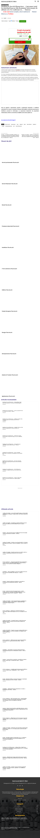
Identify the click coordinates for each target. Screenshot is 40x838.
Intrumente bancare (8, 126)
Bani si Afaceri (29, 124)
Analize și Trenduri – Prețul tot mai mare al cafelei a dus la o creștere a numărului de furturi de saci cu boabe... (15, 553)
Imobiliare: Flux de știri (8, 247)
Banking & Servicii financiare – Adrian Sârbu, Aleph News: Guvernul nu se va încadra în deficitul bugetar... (12, 402)
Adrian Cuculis (7, 124)
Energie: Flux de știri (7, 332)
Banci (25, 124)
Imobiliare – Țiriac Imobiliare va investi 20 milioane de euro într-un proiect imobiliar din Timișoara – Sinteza (15, 572)
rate (13, 126)
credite (3, 126)
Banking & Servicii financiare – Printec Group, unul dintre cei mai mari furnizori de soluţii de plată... (12, 478)
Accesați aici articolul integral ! (8, 120)
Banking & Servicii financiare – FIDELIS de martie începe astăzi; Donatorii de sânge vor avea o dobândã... (12, 436)
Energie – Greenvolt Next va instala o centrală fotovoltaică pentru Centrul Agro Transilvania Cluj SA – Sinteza (14, 660)
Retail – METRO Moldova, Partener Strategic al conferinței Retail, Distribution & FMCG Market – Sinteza (15, 679)
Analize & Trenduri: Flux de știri (10, 375)
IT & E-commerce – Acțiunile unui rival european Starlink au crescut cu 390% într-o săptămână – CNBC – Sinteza (15, 670)
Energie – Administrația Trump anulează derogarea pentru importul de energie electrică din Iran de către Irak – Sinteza (15, 757)
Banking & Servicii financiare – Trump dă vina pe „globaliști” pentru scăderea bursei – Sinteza (12, 444)
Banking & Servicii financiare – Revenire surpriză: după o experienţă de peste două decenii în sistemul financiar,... (12, 461)
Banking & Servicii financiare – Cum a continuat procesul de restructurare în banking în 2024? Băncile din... (12, 453)
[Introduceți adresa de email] (20, 39)
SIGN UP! (20, 42)
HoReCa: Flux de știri (7, 290)
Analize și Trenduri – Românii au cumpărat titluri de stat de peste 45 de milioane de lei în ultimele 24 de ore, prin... (15, 523)
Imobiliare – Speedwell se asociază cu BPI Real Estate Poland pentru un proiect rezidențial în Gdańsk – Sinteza (14, 650)
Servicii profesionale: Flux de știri (10, 162)
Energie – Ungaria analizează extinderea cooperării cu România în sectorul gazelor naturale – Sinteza (14, 582)
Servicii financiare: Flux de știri (10, 183)
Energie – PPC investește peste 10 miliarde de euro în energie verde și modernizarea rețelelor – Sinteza (15, 533)
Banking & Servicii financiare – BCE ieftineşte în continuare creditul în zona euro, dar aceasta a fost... (12, 470)
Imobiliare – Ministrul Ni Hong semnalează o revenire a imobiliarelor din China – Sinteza (14, 689)
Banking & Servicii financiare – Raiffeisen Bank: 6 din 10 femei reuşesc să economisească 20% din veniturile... (12, 420)
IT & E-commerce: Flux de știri (9, 268)
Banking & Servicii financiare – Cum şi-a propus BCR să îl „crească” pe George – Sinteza (13, 411)
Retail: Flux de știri (6, 205)
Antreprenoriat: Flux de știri (9, 353)
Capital (5, 18)
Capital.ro (34, 124)
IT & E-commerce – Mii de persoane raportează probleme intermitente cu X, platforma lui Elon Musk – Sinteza (14, 640)
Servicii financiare (5, 4)
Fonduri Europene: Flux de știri (9, 311)
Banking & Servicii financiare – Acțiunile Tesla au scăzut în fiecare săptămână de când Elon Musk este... (13, 428)
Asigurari (21, 124)
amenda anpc (13, 124)
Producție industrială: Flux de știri (10, 226)
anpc (17, 124)
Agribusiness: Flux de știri (8, 396)
